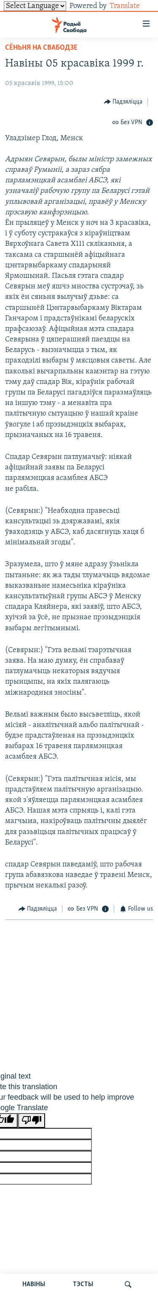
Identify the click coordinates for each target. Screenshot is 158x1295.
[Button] (123, 101)
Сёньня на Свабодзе (41, 48)
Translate (131, 6)
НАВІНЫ (33, 1284)
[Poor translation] (31, 1120)
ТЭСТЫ (83, 1284)
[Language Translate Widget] (35, 6)
